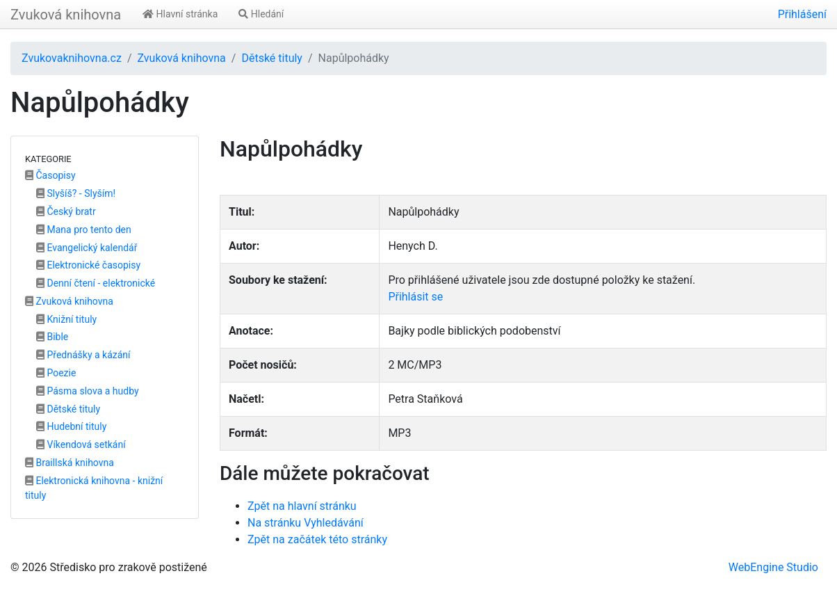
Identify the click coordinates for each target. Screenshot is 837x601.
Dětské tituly (271, 58)
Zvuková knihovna (65, 14)
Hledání (261, 13)
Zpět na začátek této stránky (317, 539)
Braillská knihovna (69, 462)
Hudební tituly (71, 426)
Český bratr (66, 211)
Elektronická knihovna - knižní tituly (94, 488)
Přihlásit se (415, 296)
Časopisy (50, 175)
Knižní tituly (66, 319)
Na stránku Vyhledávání (305, 522)
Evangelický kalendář (86, 247)
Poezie (56, 372)
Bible (52, 336)
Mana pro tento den (83, 229)
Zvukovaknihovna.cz (72, 58)
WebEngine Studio (773, 567)
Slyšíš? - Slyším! (75, 193)
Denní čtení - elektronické (95, 283)
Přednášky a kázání (83, 354)
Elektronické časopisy (88, 265)
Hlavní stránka (180, 13)
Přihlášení (802, 14)
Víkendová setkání (81, 444)
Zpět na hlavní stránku (302, 506)
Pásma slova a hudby (87, 390)
